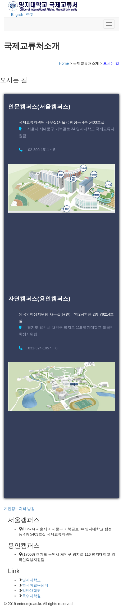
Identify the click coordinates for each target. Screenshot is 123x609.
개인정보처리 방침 (19, 509)
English (17, 14)
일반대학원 (31, 590)
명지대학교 (31, 580)
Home (64, 63)
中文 (30, 14)
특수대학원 (31, 596)
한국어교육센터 (35, 585)
